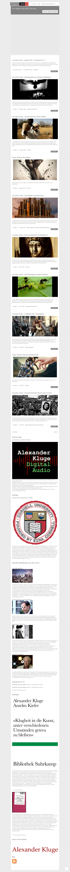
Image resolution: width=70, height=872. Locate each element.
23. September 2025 (27, 69)
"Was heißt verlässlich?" (17, 568)
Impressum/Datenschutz (48, 4)
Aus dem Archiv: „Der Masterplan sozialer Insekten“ (30, 274)
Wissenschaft (33, 306)
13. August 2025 (22, 150)
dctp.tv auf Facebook (19, 839)
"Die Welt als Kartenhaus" (17, 654)
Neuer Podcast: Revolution (21, 157)
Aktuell (29, 150)
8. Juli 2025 (21, 347)
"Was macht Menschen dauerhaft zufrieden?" (22, 599)
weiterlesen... (54, 71)
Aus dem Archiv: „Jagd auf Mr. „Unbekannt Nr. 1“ (29, 60)
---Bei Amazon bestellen (17, 790)
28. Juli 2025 (21, 267)
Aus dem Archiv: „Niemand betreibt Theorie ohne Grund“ (32, 393)
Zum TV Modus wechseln (50, 11)
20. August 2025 (22, 109)
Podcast (28, 188)
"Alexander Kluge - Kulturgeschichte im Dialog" (22, 497)
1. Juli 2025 (21, 425)
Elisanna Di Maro (18, 69)
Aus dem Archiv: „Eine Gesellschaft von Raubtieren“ (30, 235)
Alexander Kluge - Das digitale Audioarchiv (21, 440)
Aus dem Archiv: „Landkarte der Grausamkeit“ (28, 314)
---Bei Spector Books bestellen (18, 835)
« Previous (15, 432)
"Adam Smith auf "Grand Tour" (18, 624)
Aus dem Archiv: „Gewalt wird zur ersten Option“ (29, 117)
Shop (38, 4)
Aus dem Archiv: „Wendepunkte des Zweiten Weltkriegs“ (31, 77)
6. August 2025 (22, 188)
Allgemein (36, 69)
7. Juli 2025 (21, 385)
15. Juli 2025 (21, 306)
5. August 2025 (22, 227)
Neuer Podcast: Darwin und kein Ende (25, 355)
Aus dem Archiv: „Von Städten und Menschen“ (28, 195)
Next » (55, 432)
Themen (34, 4)
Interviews (37, 227)
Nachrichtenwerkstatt (32, 109)
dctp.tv (15, 109)
